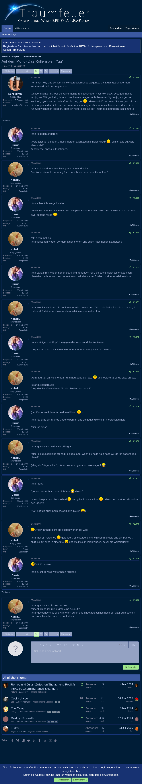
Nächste (64, 71)
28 (49, 721)
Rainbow (129, 701)
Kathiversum (22, 156)
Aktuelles (20, 28)
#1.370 (136, 233)
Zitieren (135, 114)
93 (41, 71)
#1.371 (136, 267)
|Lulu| (13, 721)
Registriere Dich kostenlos (19, 46)
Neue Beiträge (9, 34)
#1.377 (136, 478)
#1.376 (136, 441)
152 (54, 712)
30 (56, 721)
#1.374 (136, 372)
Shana (130, 711)
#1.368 (136, 163)
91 (31, 71)
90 (27, 71)
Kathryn (14, 692)
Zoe (12, 702)
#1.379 (136, 559)
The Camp (18, 708)
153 (58, 712)
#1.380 (136, 600)
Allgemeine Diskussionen (43, 702)
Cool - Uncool (20, 698)
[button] (28, 28)
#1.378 (136, 524)
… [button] (22, 71)
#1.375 (136, 407)
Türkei (15, 728)
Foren (7, 28)
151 (49, 712)
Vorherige (9, 71)
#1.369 (136, 198)
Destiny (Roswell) (22, 718)
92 (36, 71)
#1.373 (136, 337)
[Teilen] (130, 77)
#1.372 (136, 302)
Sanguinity (23, 191)
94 (46, 71)
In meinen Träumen (20, 105)
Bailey (7, 66)
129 (56, 71)
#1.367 (136, 128)
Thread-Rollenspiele (39, 692)
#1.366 (136, 77)
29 (52, 721)
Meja (13, 731)
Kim (131, 731)
